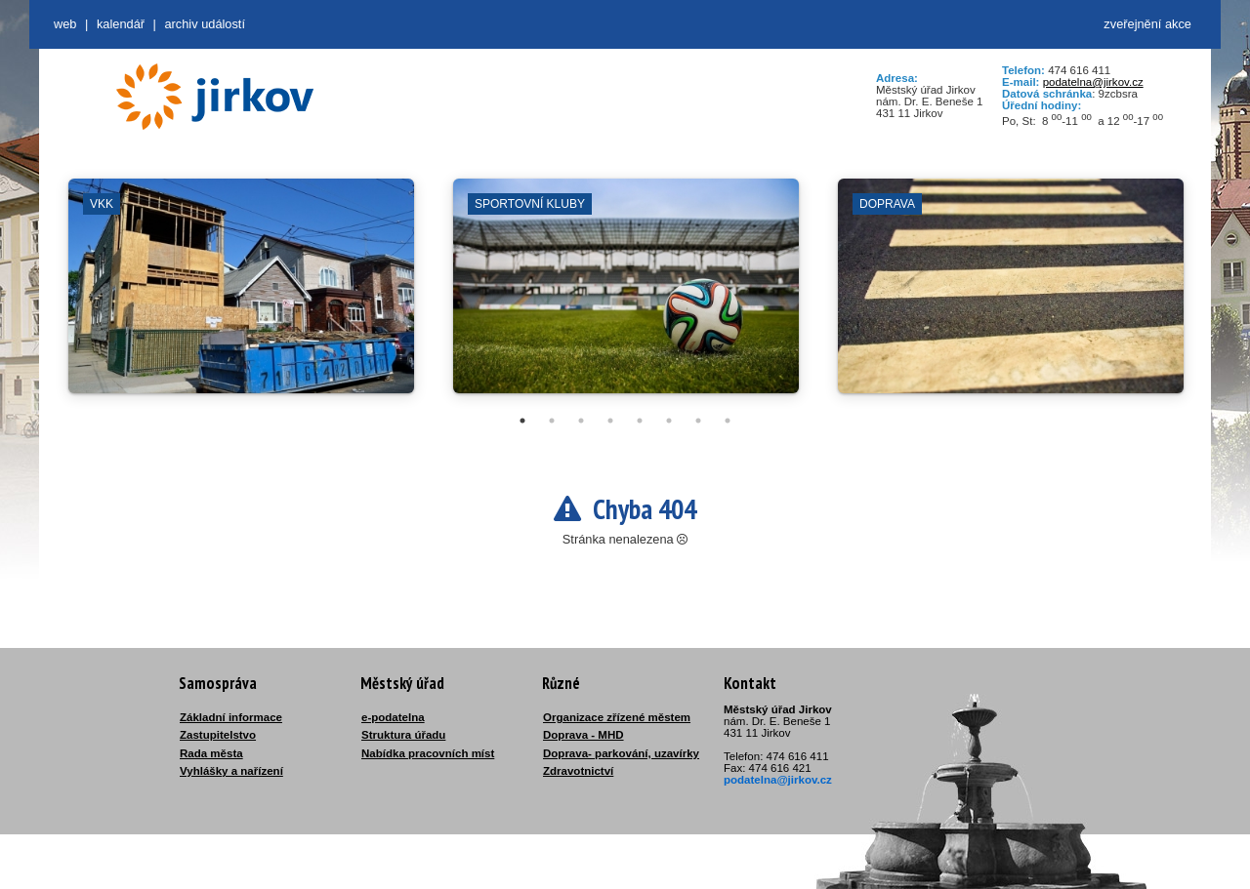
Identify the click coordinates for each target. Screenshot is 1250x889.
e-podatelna (393, 717)
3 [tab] (581, 420)
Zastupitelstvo (218, 735)
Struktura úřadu (403, 735)
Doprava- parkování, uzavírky (621, 753)
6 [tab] (669, 420)
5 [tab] (639, 420)
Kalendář (121, 24)
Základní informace (231, 717)
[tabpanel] (241, 295)
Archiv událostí (204, 24)
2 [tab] (552, 420)
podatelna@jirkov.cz (1093, 82)
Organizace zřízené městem (616, 717)
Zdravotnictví (578, 771)
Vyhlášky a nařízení (231, 771)
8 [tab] (727, 420)
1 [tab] (522, 420)
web (65, 24)
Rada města (211, 753)
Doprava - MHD (583, 735)
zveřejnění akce (1147, 24)
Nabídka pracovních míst (427, 753)
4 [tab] (610, 420)
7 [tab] (698, 420)
